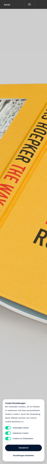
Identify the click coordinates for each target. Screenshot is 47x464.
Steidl (7, 4)
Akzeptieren (23, 448)
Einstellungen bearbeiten (23, 456)
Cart (23, 230)
